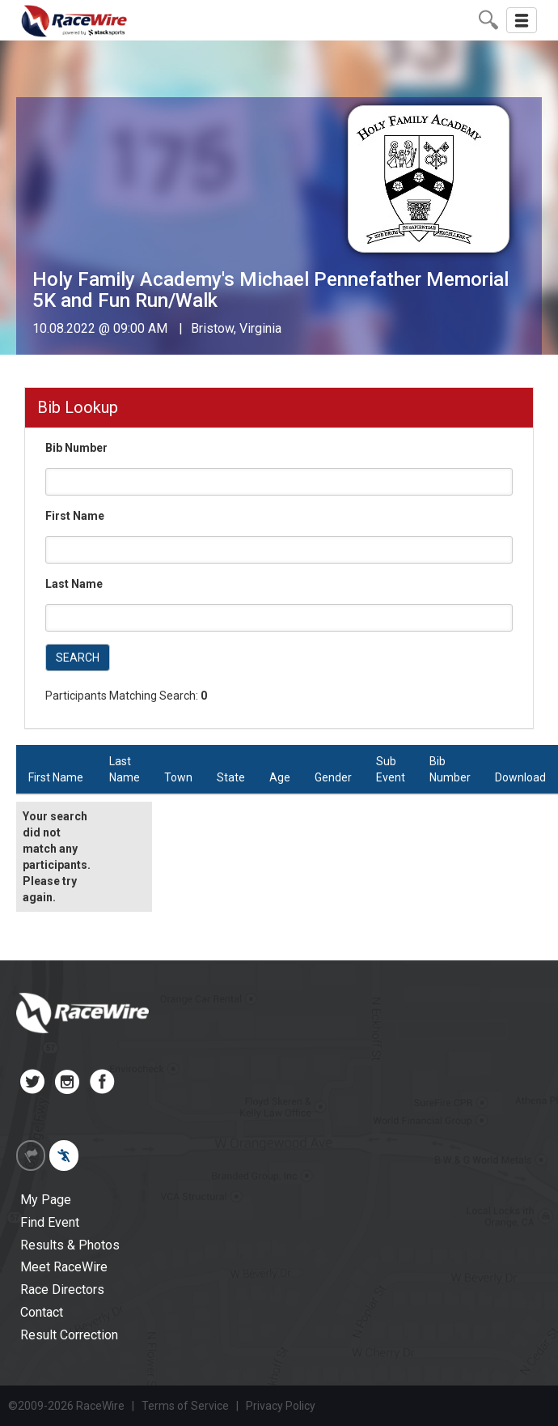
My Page (45, 1199)
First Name (74, 515)
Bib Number (76, 447)
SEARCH (77, 657)
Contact (41, 1312)
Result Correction (69, 1335)
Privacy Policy (280, 1405)
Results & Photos (70, 1245)
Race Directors (62, 1289)
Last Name (74, 583)
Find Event (49, 1222)
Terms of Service (185, 1405)
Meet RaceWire (64, 1267)
